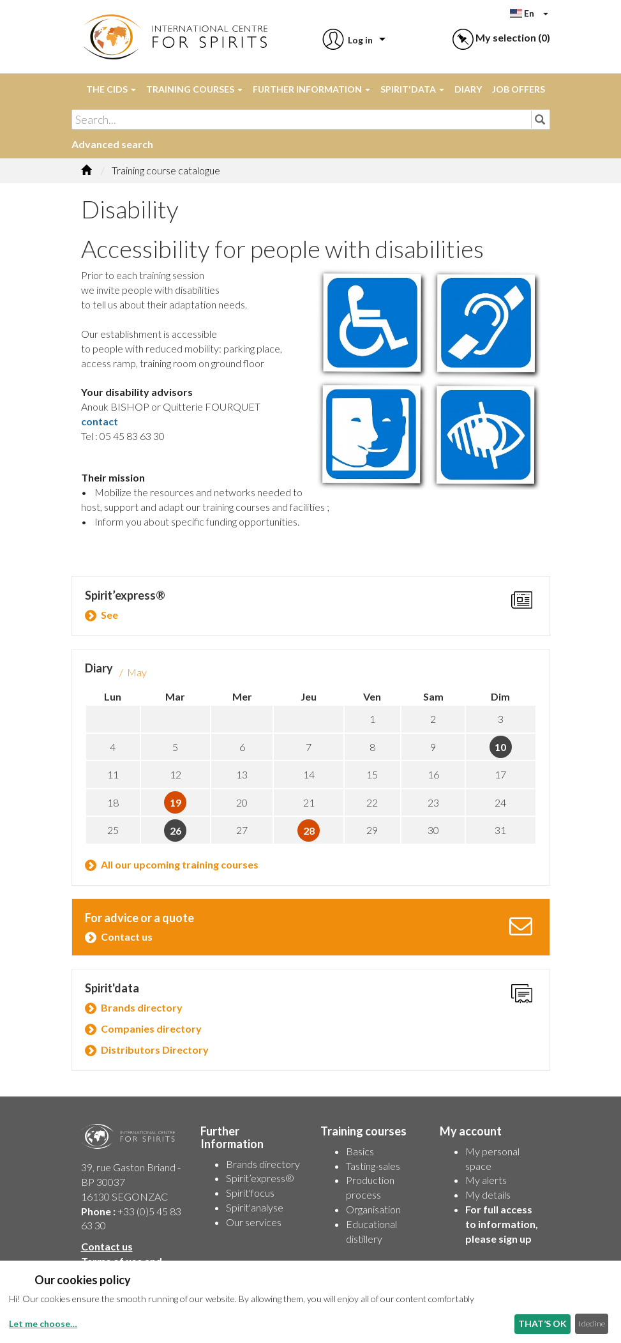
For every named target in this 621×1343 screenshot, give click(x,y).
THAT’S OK (542, 1323)
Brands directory (142, 1007)
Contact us (127, 936)
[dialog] (310, 1302)
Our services (253, 1222)
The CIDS (111, 89)
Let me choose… (43, 1323)
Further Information (311, 89)
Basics (360, 1151)
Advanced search (112, 144)
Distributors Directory (155, 1049)
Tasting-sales (373, 1166)
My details (488, 1194)
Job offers (518, 89)
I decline (591, 1323)
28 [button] (309, 830)
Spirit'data (412, 89)
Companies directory (151, 1028)
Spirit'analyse (254, 1207)
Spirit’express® (260, 1178)
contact (99, 421)
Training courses (194, 89)
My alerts (486, 1180)
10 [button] (500, 747)
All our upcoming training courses (179, 864)
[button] (346, 39)
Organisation (373, 1209)
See (109, 615)
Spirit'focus (250, 1193)
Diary (468, 89)
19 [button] (175, 802)
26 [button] (175, 830)
